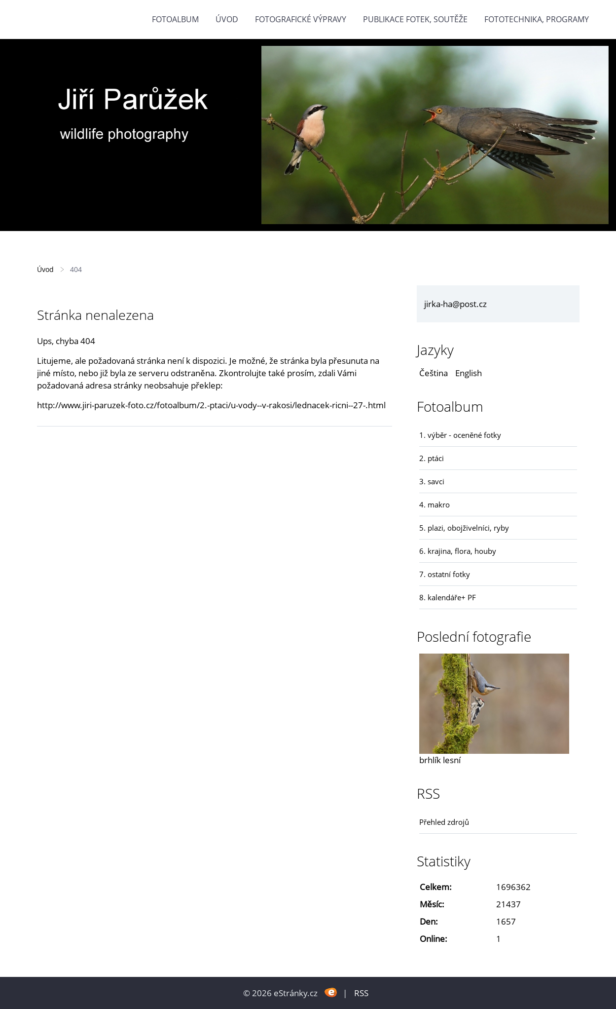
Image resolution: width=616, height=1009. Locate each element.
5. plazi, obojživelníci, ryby (464, 528)
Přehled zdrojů (444, 822)
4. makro (434, 504)
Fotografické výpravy (300, 19)
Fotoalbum (175, 19)
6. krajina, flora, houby (457, 551)
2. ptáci (431, 458)
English (468, 373)
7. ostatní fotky (444, 574)
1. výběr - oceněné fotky (460, 435)
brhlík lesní (440, 760)
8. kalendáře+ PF (447, 597)
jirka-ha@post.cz (455, 304)
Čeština (433, 373)
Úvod (227, 19)
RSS (361, 993)
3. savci (431, 481)
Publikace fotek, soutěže (415, 19)
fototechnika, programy (536, 19)
